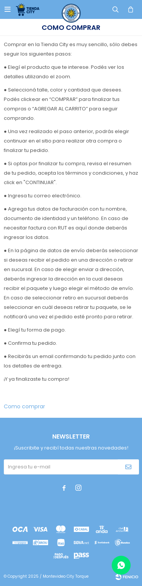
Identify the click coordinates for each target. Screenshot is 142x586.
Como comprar (24, 406)
